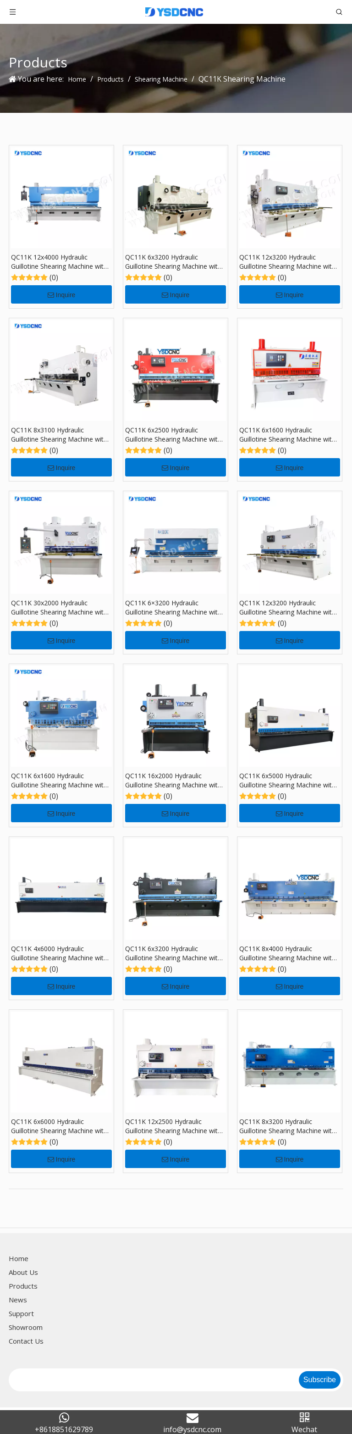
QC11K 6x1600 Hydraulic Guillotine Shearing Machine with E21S (287, 435)
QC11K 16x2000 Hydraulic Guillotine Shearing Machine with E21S (173, 780)
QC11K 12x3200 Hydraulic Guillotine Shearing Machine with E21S (287, 262)
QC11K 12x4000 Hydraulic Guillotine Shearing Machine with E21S (59, 262)
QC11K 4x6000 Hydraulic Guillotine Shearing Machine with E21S (59, 953)
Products (23, 1285)
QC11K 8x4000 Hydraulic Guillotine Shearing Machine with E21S (287, 953)
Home (18, 1258)
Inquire (62, 295)
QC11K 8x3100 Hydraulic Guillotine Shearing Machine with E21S (59, 435)
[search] (153, 1379)
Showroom (26, 1327)
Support (21, 1313)
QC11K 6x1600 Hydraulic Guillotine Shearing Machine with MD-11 (59, 780)
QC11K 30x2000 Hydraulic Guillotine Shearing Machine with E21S (59, 607)
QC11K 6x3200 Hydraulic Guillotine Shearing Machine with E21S (173, 262)
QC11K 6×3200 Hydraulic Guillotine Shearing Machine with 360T (173, 607)
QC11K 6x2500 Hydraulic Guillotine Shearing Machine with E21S (173, 435)
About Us (23, 1272)
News (18, 1299)
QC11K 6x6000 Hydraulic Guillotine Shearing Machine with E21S (59, 1126)
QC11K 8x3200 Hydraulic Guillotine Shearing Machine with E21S (287, 1126)
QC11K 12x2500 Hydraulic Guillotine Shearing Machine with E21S (173, 1126)
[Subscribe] (320, 1380)
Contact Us (26, 1340)
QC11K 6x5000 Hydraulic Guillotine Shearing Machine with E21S (287, 780)
